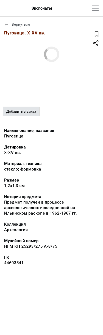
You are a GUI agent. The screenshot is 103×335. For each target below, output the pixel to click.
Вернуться (17, 24)
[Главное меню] (95, 8)
